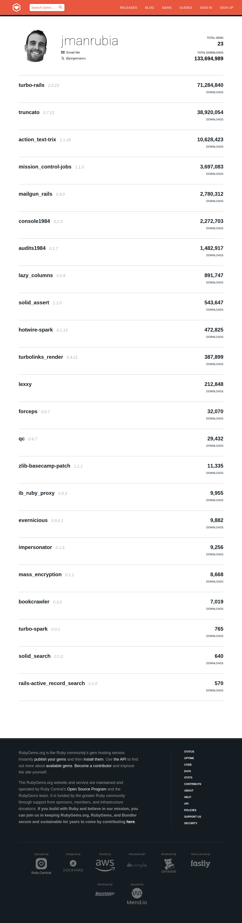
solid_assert (40, 302)
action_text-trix (45, 139)
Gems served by (200, 854)
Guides (185, 7)
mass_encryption (46, 574)
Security (191, 823)
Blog (149, 7)
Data (187, 771)
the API (120, 759)
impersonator (41, 547)
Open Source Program (86, 789)
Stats (188, 777)
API (186, 803)
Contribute (192, 784)
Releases (128, 7)
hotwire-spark (43, 330)
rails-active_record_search (58, 683)
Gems (167, 7)
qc (28, 438)
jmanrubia (89, 40)
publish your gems (50, 759)
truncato (36, 112)
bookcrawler (40, 602)
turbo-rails (39, 85)
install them (93, 759)
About (189, 790)
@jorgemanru (76, 58)
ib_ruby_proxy (43, 493)
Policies (190, 810)
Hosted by (107, 854)
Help (187, 797)
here (131, 822)
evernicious (41, 520)
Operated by (42, 856)
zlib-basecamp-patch (51, 466)
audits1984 (38, 248)
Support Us (192, 816)
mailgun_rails (42, 194)
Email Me (73, 52)
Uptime (189, 758)
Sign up (227, 7)
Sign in (206, 7)
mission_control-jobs (51, 167)
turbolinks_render (48, 357)
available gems (59, 766)
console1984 (41, 221)
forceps (34, 411)
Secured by (138, 884)
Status (189, 751)
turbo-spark (39, 629)
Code (188, 764)
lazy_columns (42, 275)
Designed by (74, 854)
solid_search (41, 656)
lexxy (25, 384)
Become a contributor (93, 766)
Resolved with (138, 854)
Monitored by (170, 854)
